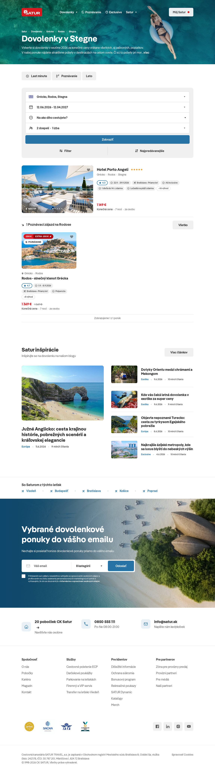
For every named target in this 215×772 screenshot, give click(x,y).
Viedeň (29, 491)
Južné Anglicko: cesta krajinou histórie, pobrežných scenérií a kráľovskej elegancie (54, 434)
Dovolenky (68, 12)
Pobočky (27, 673)
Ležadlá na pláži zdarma (140, 188)
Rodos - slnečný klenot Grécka (45, 278)
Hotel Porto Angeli (112, 169)
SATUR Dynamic (121, 692)
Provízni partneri (166, 673)
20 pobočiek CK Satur (53, 624)
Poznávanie (66, 76)
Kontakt (26, 692)
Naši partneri (164, 686)
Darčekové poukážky (79, 673)
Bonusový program (123, 679)
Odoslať (121, 566)
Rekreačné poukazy (123, 686)
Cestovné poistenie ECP (82, 667)
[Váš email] (46, 566)
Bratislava (91, 491)
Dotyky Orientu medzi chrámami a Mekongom (166, 371)
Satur (131, 12)
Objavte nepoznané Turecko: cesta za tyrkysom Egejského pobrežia (163, 422)
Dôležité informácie (123, 667)
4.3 (102, 182)
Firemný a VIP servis (79, 686)
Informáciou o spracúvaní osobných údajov (80, 581)
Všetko (183, 225)
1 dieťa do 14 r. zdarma (111, 188)
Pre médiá (162, 679)
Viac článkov (179, 352)
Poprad (150, 491)
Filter (65, 151)
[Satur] (32, 12)
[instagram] (178, 726)
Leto (89, 76)
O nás (25, 667)
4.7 (27, 285)
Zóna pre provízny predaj (171, 667)
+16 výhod (163, 188)
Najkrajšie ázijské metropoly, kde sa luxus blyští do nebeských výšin (167, 447)
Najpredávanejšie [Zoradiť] (149, 151)
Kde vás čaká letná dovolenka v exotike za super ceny (165, 397)
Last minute (36, 76)
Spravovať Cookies (182, 754)
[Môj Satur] (181, 12)
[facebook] (157, 726)
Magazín (27, 686)
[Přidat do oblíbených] (88, 170)
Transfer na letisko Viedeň (82, 692)
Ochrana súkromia (122, 673)
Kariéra (26, 679)
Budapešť (59, 491)
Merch (115, 705)
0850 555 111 (104, 621)
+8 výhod (28, 296)
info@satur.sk (165, 621)
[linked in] (167, 726)
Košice (122, 491)
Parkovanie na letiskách (81, 679)
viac (146, 52)
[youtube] (188, 726)
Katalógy (117, 698)
